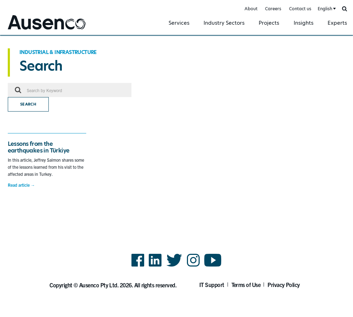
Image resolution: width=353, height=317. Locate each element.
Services (179, 22)
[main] (176, 125)
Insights (303, 22)
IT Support (211, 284)
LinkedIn (155, 266)
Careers (273, 9)
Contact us (300, 9)
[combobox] (326, 9)
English (325, 9)
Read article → (21, 185)
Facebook (137, 266)
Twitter (174, 266)
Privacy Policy (283, 284)
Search (28, 104)
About (251, 9)
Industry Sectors (224, 22)
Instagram (193, 266)
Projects (269, 22)
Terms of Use (246, 284)
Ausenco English (25, 30)
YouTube (213, 266)
